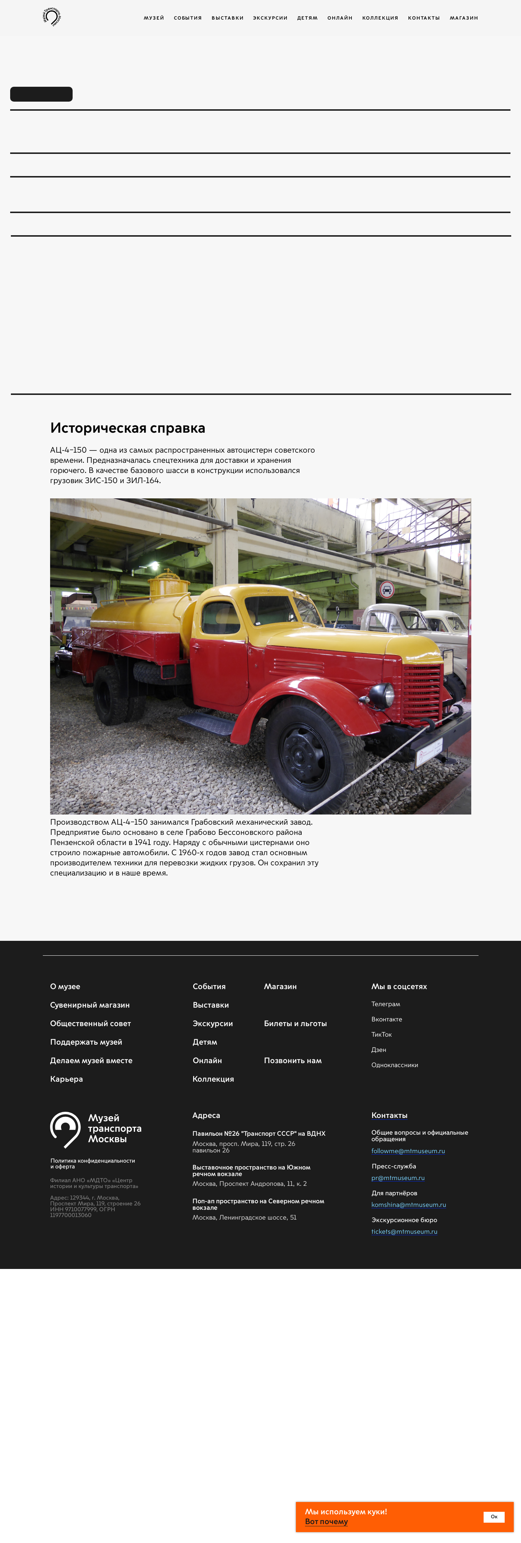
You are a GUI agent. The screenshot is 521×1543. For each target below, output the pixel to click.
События (188, 18)
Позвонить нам (293, 1061)
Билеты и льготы (295, 1024)
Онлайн (340, 18)
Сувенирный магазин (90, 1005)
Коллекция (380, 18)
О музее (65, 987)
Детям (307, 18)
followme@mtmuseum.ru (408, 1151)
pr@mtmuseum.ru (398, 1178)
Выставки (228, 18)
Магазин (464, 18)
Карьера (66, 1079)
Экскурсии (270, 18)
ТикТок (381, 1035)
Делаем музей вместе (91, 1061)
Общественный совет (90, 1024)
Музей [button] (154, 18)
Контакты (424, 18)
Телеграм (385, 1004)
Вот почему (326, 1522)
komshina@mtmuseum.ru (408, 1205)
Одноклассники (394, 1065)
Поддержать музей (86, 1042)
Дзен (378, 1050)
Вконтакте (386, 1019)
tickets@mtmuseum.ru (404, 1232)
